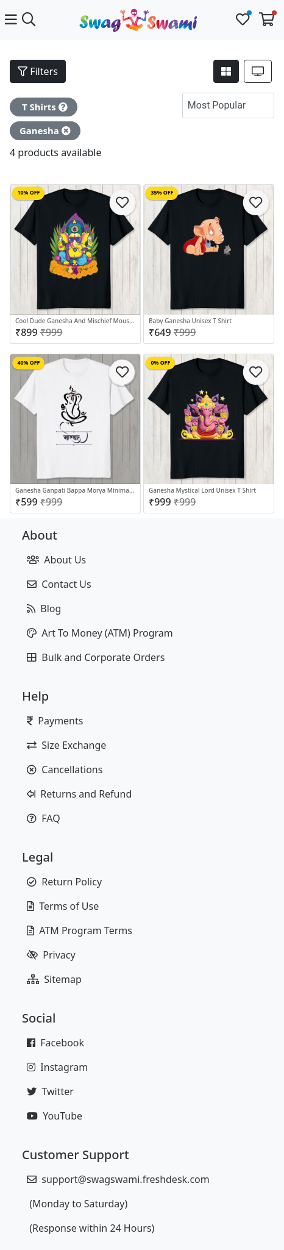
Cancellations (64, 769)
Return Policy (64, 881)
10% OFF (28, 192)
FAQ (43, 818)
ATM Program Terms (79, 930)
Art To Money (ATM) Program (100, 633)
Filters (38, 71)
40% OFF (28, 362)
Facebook (55, 1042)
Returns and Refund (79, 794)
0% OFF (160, 362)
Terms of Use (63, 906)
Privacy (51, 955)
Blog (44, 608)
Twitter (50, 1091)
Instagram (57, 1067)
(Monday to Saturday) (77, 1203)
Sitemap (54, 979)
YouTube (54, 1116)
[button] (262, 105)
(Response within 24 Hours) (90, 1228)
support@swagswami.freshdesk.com (118, 1179)
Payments (55, 720)
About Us (56, 559)
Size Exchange (66, 745)
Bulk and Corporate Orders (96, 657)
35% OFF (162, 192)
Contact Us (59, 584)
